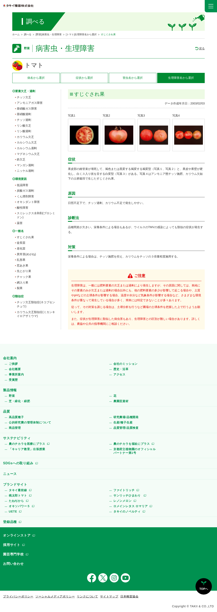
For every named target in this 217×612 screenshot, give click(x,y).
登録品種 (10, 522)
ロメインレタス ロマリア (130, 506)
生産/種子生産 (123, 422)
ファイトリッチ (124, 490)
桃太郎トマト (18, 495)
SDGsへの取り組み (18, 463)
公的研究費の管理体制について (30, 422)
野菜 (12, 395)
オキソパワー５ (19, 506)
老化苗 (21, 248)
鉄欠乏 (21, 159)
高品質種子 (16, 417)
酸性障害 (22, 207)
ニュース (10, 474)
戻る (202, 48)
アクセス (119, 374)
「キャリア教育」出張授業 (27, 449)
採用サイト (11, 545)
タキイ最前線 (18, 490)
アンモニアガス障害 (30, 102)
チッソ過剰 (24, 119)
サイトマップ (109, 596)
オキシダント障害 (28, 202)
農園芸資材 (121, 401)
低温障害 (22, 185)
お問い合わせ (13, 563)
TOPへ (203, 588)
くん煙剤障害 (25, 196)
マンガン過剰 (25, 165)
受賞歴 (13, 379)
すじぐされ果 (25, 237)
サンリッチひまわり (127, 495)
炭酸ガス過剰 (25, 190)
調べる (27, 34)
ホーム (16, 34)
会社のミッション (125, 363)
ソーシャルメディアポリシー (55, 596)
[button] (211, 6)
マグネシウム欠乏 (28, 154)
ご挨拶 (13, 363)
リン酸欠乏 (24, 125)
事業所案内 (16, 374)
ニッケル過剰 (25, 170)
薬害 (20, 223)
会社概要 (15, 369)
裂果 (20, 288)
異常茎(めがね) (26, 254)
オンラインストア (17, 535)
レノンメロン (122, 500)
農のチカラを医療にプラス (27, 443)
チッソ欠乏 (24, 97)
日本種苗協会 (129, 596)
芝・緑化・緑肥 (19, 401)
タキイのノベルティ (127, 511)
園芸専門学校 (13, 554)
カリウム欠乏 (25, 136)
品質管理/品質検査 (126, 427)
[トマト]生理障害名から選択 (81, 34)
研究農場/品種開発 (126, 417)
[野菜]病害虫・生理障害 (49, 34)
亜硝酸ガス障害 (27, 108)
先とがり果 (24, 271)
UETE (13, 511)
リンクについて (87, 596)
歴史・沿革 (121, 369)
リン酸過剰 (24, 131)
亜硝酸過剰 (24, 114)
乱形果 (21, 259)
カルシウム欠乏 (27, 142)
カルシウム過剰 (27, 148)
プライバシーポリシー (18, 596)
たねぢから (16, 500)
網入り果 (22, 282)
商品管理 (15, 427)
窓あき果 (22, 265)
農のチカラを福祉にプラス (131, 443)
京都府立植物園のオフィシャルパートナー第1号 (134, 450)
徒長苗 (21, 242)
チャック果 (24, 276)
